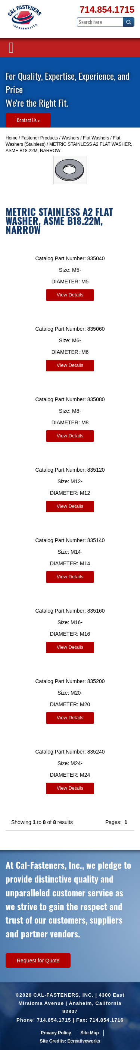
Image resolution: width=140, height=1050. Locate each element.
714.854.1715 (107, 9)
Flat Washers (96, 138)
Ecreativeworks (83, 1041)
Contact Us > (28, 120)
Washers (70, 138)
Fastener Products (39, 138)
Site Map (90, 1032)
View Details (70, 295)
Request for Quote (38, 960)
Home (12, 138)
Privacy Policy (56, 1032)
